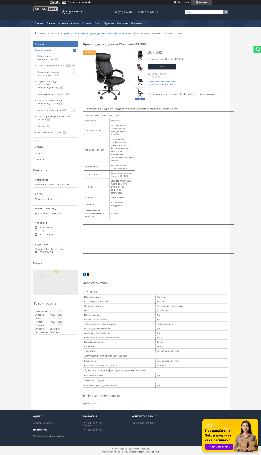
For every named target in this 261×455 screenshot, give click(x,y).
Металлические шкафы (49, 132)
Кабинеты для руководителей (45, 57)
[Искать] (225, 12)
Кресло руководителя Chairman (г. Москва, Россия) (108, 33)
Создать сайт (74, 2)
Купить (162, 66)
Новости (39, 159)
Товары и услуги (43, 50)
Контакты (122, 23)
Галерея (39, 153)
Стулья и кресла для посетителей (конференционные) (47, 84)
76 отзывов (183, 2)
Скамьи (41, 126)
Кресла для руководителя (64, 33)
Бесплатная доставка (163, 84)
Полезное (136, 23)
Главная (39, 23)
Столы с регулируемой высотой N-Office (53, 118)
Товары (51, 23)
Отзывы (86, 23)
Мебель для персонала (49, 110)
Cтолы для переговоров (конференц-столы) (49, 102)
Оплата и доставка (68, 23)
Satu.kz (145, 449)
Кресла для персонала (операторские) (48, 73)
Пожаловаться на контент (146, 452)
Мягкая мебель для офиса (50, 94)
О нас (98, 23)
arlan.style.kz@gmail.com (50, 249)
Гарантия (109, 23)
